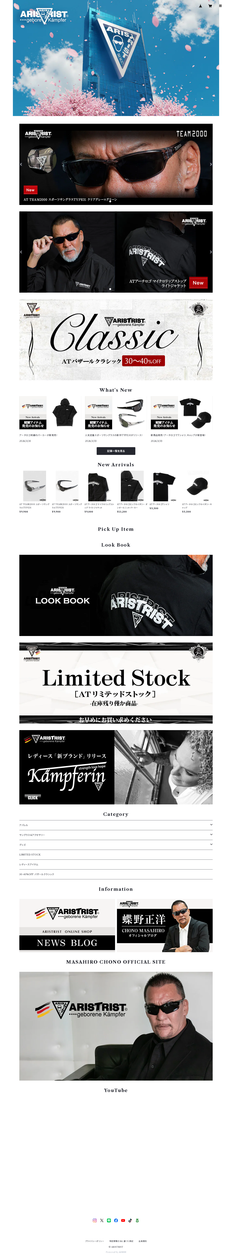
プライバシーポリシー (94, 1241)
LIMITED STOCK (30, 854)
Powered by (116, 1252)
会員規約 (143, 1241)
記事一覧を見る (116, 451)
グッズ (22, 844)
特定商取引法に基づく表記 (121, 1241)
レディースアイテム (28, 864)
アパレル (23, 825)
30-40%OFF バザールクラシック (36, 874)
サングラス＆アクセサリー (32, 835)
